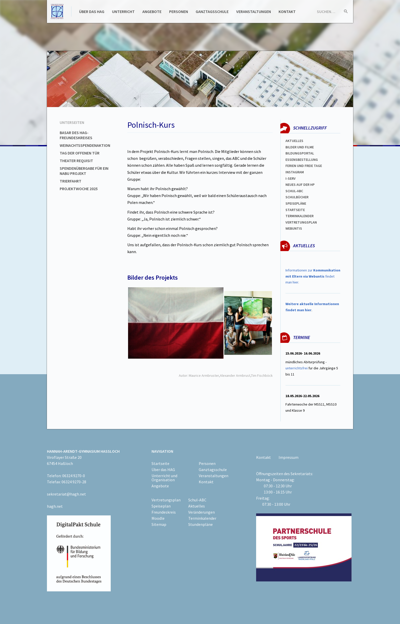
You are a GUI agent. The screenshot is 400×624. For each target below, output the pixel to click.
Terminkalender (299, 216)
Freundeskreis (164, 512)
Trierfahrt (70, 181)
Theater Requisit (76, 160)
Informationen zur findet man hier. (312, 276)
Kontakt (287, 11)
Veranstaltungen (253, 11)
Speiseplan (161, 506)
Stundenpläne (200, 524)
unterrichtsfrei (296, 368)
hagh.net (55, 506)
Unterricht (123, 11)
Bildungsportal (299, 153)
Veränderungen (201, 512)
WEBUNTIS (293, 228)
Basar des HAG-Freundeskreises (76, 135)
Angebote (151, 11)
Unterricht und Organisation (164, 477)
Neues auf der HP (300, 184)
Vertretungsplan (301, 222)
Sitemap (159, 524)
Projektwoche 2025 (79, 188)
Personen (178, 11)
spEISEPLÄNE (295, 203)
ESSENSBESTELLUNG (301, 159)
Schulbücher (296, 197)
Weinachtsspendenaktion (85, 145)
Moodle (158, 518)
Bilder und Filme (299, 147)
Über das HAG (91, 11)
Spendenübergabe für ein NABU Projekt (84, 171)
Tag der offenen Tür (79, 152)
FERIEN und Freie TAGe (303, 165)
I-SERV (290, 178)
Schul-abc (294, 191)
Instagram (294, 172)
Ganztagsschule (212, 11)
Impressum (288, 457)
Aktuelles (294, 140)
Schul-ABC (197, 499)
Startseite (295, 209)
